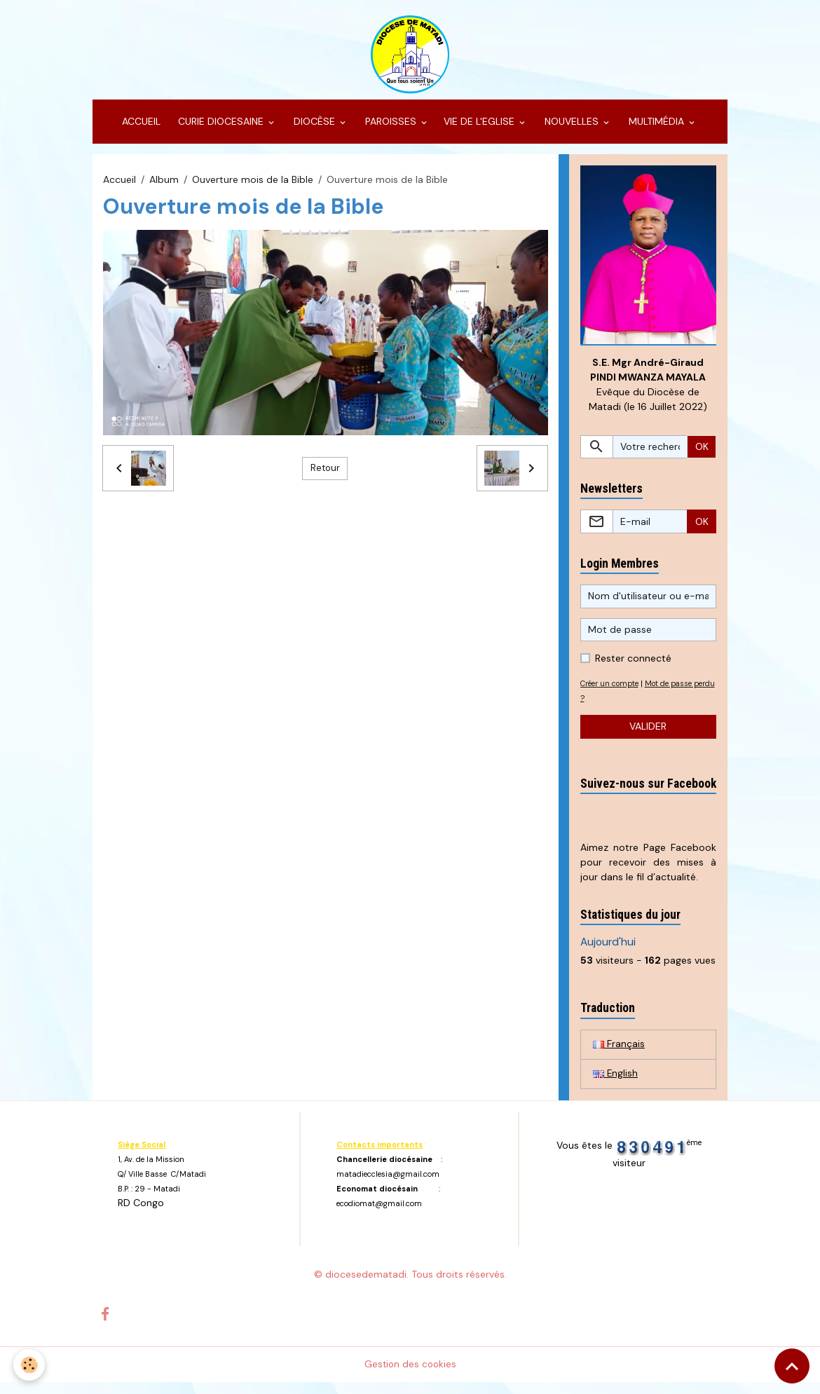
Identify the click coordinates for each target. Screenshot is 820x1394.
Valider (648, 736)
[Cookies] (30, 1365)
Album (164, 188)
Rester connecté (633, 668)
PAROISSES (390, 130)
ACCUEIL (139, 130)
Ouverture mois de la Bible (252, 188)
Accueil (119, 188)
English (615, 1085)
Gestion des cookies (410, 1375)
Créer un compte (612, 693)
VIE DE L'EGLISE (480, 130)
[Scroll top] (791, 1365)
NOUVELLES (571, 130)
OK (702, 456)
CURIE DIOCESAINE (220, 130)
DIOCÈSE (314, 130)
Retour (325, 476)
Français (619, 1054)
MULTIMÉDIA (656, 130)
